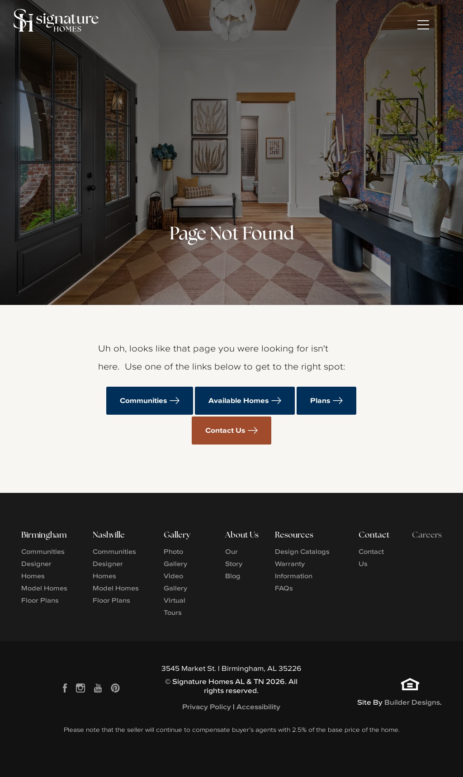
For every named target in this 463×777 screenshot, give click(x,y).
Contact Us (225, 430)
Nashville (109, 534)
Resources (294, 534)
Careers (427, 534)
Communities (143, 400)
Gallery (177, 534)
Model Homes (44, 588)
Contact (374, 534)
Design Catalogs (302, 551)
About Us (242, 534)
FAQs (284, 588)
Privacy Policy (206, 707)
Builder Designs (412, 702)
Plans (320, 400)
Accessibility (258, 707)
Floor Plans (40, 600)
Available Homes (238, 400)
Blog (233, 575)
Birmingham (43, 534)
